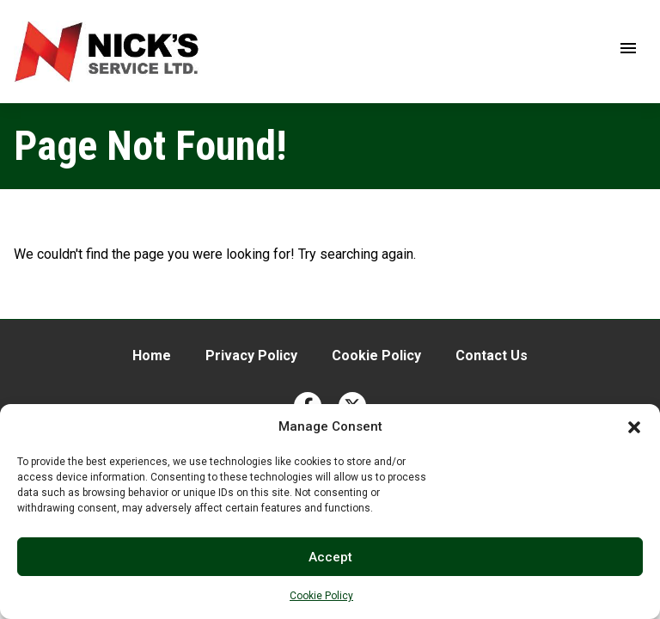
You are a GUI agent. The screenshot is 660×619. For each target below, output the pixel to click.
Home (151, 355)
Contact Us (491, 355)
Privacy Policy (251, 355)
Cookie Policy (321, 596)
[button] (634, 427)
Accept (330, 557)
